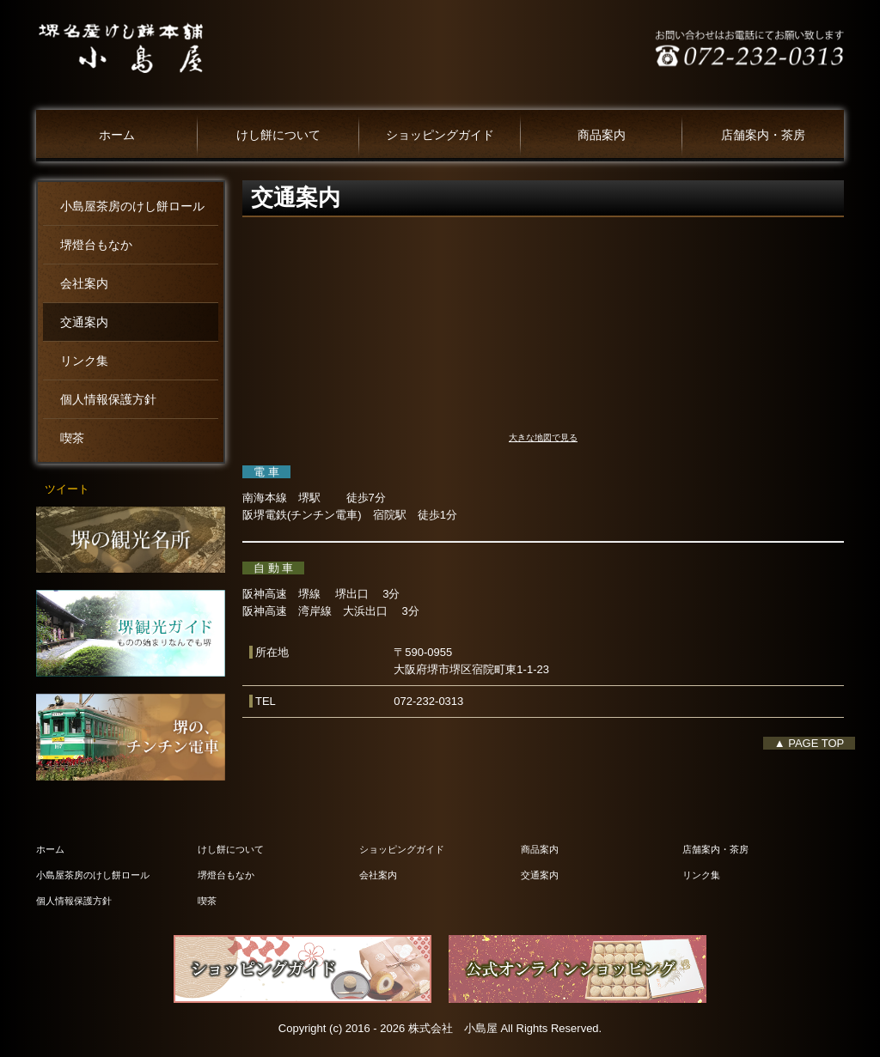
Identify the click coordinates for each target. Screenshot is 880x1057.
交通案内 (84, 322)
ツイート (67, 489)
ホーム (117, 135)
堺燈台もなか (96, 245)
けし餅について (278, 135)
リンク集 (84, 361)
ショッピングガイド (440, 135)
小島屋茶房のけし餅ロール (132, 206)
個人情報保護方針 (108, 399)
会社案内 (84, 283)
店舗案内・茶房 (763, 135)
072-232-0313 (428, 701)
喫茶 (72, 438)
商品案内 (602, 135)
